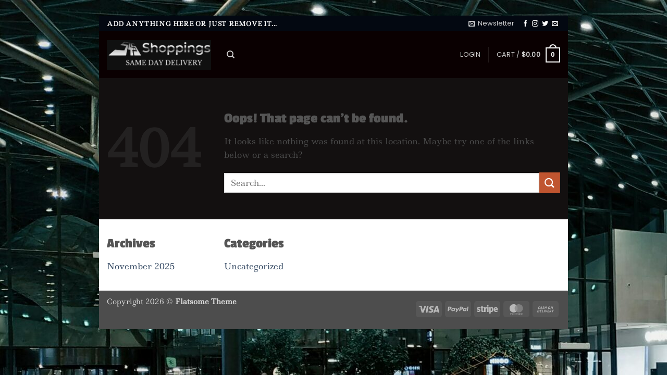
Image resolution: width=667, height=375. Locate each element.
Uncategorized (253, 266)
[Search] (230, 55)
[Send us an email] (555, 24)
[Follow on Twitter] (545, 24)
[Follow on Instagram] (535, 24)
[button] (491, 23)
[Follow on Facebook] (525, 24)
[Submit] (549, 182)
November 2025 (141, 266)
